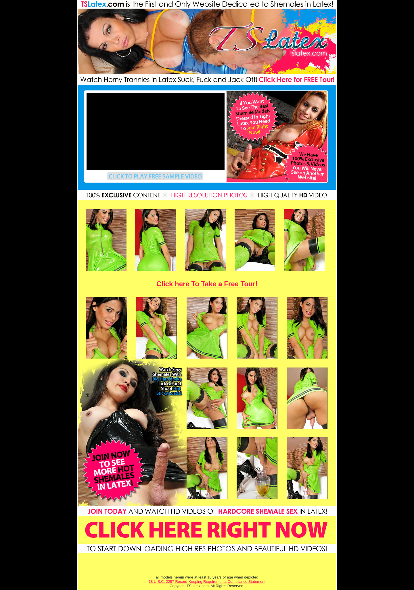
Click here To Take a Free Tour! (207, 284)
